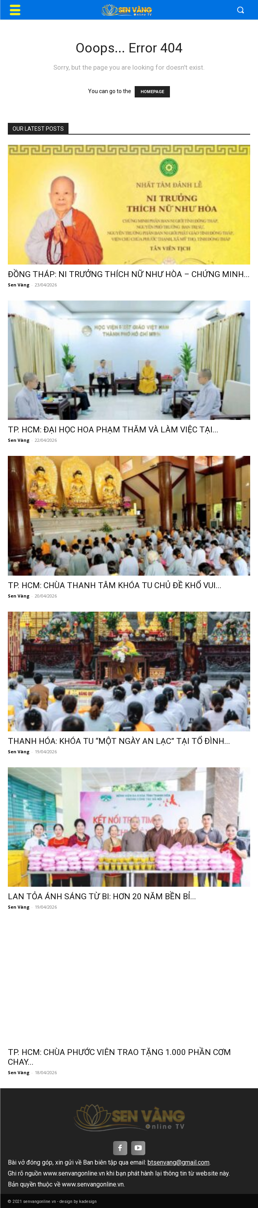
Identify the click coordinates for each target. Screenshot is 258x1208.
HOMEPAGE (152, 91)
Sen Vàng (18, 285)
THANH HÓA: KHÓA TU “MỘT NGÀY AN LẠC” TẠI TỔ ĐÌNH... (119, 741)
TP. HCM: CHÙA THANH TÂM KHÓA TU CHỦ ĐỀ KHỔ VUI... (115, 585)
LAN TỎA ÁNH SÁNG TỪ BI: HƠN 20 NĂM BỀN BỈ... (102, 896)
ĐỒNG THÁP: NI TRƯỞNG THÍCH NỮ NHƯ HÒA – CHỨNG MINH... (129, 274)
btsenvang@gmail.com (178, 1162)
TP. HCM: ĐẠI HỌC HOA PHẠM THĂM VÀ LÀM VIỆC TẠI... (113, 429)
